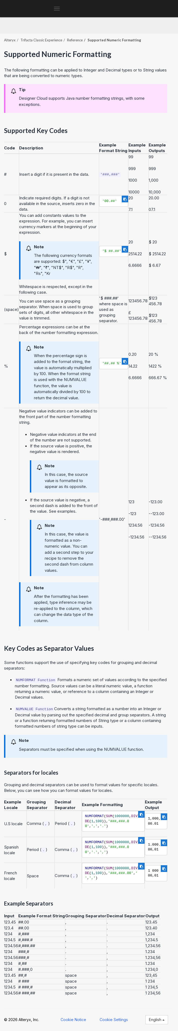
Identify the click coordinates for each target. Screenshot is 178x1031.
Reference (75, 40)
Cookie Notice (73, 1019)
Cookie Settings (114, 1019)
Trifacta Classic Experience (41, 40)
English (157, 1019)
